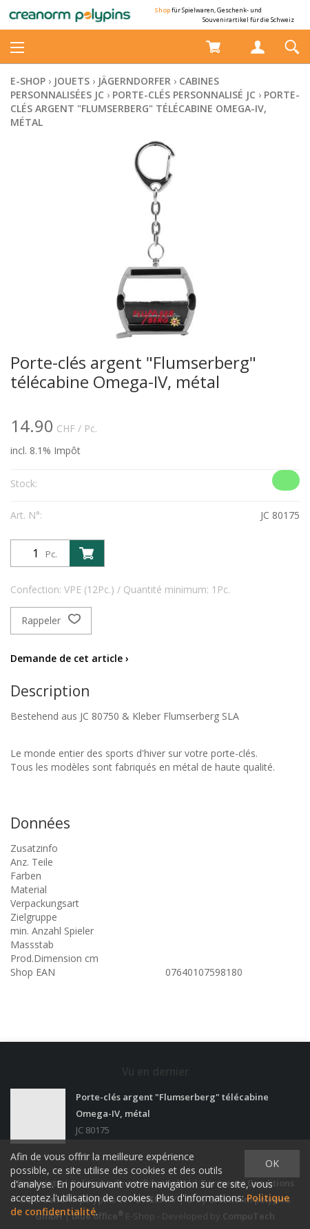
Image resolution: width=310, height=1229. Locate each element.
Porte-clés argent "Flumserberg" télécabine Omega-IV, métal (155, 108)
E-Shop (27, 80)
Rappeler (51, 621)
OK (272, 1163)
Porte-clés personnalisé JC (184, 94)
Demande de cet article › (69, 658)
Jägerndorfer (134, 80)
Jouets (72, 80)
